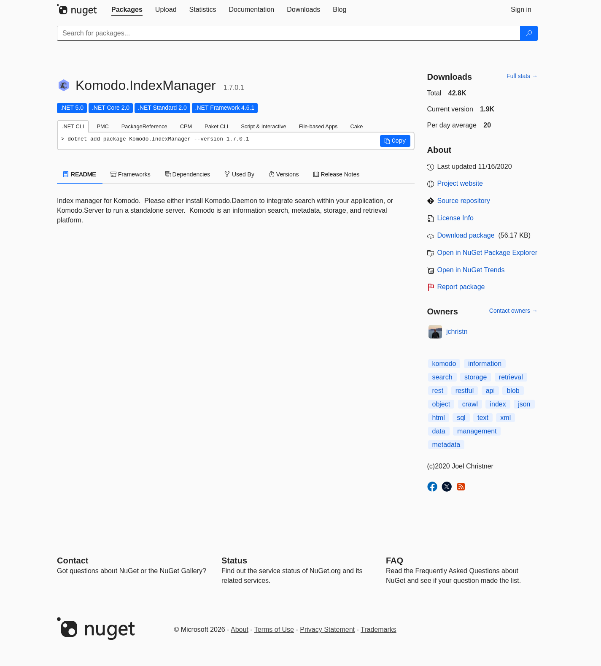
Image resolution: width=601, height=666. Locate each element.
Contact (72, 560)
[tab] (127, 9)
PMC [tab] (102, 126)
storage (475, 377)
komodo (444, 363)
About (239, 629)
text (482, 417)
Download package (466, 235)
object (441, 404)
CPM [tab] (186, 126)
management (476, 431)
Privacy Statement (327, 629)
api (490, 390)
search (442, 377)
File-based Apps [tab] (318, 126)
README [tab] (79, 174)
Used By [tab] (239, 174)
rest (438, 390)
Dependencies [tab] (187, 174)
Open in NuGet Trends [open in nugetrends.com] (471, 269)
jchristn (457, 331)
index (498, 404)
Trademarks (378, 629)
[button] (395, 141)
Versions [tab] (284, 174)
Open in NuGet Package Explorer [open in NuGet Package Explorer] (487, 252)
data (438, 431)
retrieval (511, 377)
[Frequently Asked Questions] (394, 560)
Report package (461, 286)
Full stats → (522, 76)
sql (461, 417)
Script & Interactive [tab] (263, 126)
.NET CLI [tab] (73, 126)
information (484, 363)
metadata (446, 444)
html (438, 417)
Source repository (463, 200)
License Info (455, 218)
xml (505, 417)
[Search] (529, 33)
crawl (470, 404)
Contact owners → (513, 310)
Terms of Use (274, 629)
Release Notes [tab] (336, 174)
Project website (460, 183)
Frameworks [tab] (130, 174)
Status (234, 560)
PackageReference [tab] (144, 126)
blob (513, 390)
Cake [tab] (356, 126)
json (524, 404)
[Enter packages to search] (288, 33)
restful (464, 390)
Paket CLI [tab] (216, 126)
